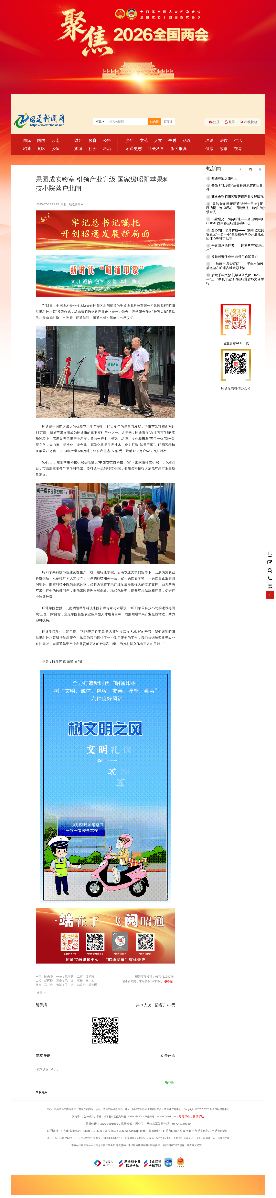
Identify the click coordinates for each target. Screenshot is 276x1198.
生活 (238, 140)
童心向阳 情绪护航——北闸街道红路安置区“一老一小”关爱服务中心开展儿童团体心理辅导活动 (235, 234)
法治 (107, 148)
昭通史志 (134, 148)
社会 (92, 148)
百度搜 (168, 121)
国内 (41, 140)
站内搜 (154, 121)
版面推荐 (178, 148)
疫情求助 (198, 1116)
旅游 (78, 148)
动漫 (187, 140)
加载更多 (41, 1092)
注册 (214, 122)
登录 (230, 122)
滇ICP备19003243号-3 (61, 1138)
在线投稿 (248, 122)
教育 (92, 140)
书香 (172, 140)
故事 (224, 148)
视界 (238, 148)
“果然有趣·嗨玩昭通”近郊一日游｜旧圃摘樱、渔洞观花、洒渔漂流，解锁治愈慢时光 (235, 208)
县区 (41, 148)
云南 (55, 140)
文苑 (144, 140)
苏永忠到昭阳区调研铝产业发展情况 (237, 196)
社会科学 (156, 148)
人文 (158, 140)
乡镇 (55, 148)
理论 (209, 140)
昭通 (27, 148)
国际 (27, 140)
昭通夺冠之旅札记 (224, 178)
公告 (107, 140)
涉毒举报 (184, 1116)
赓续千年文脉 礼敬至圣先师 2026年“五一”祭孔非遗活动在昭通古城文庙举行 (235, 279)
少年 (130, 140)
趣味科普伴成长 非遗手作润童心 (234, 256)
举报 (170, 981)
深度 (224, 140)
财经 (78, 140)
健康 (209, 148)
